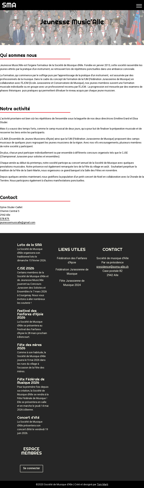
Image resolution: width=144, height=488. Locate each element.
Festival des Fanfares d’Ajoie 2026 (30, 314)
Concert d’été (28, 417)
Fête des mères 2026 (29, 346)
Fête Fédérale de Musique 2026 (30, 381)
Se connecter (31, 468)
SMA (9, 5)
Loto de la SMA (29, 245)
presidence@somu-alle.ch (112, 266)
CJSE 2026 (25, 268)
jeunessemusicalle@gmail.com (17, 222)
